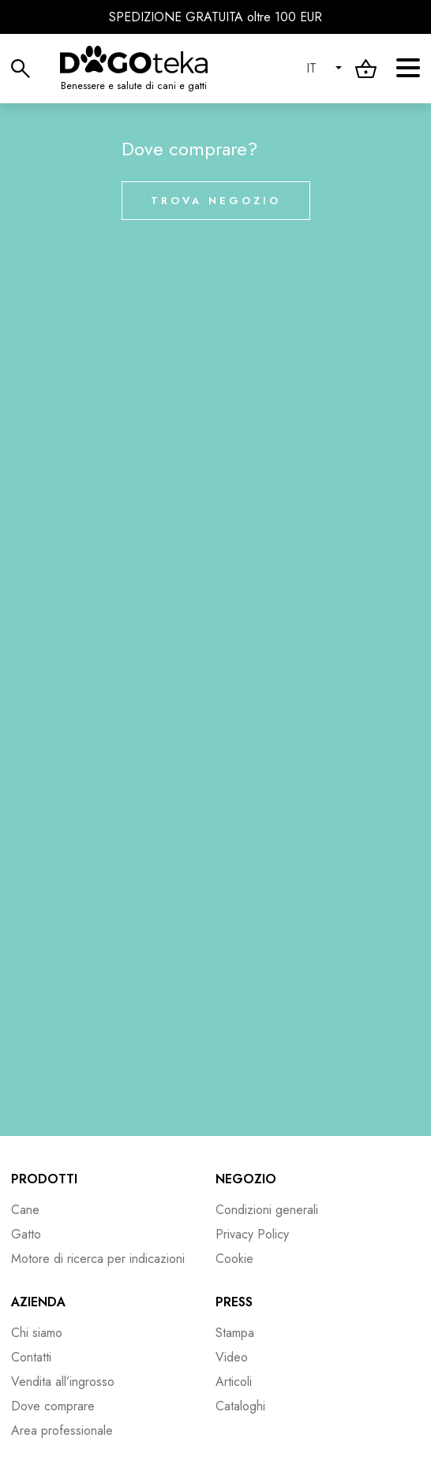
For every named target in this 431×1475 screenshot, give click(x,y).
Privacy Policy (252, 1234)
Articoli (234, 1382)
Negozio (246, 1179)
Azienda (38, 1302)
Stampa (235, 1333)
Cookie (234, 1259)
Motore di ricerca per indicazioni (98, 1259)
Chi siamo (36, 1333)
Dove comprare (53, 1406)
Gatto (26, 1234)
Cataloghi (240, 1406)
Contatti (31, 1357)
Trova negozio (216, 200)
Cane (25, 1210)
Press (234, 1302)
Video (232, 1357)
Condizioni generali (267, 1210)
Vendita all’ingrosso (62, 1382)
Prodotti (44, 1179)
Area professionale (62, 1430)
